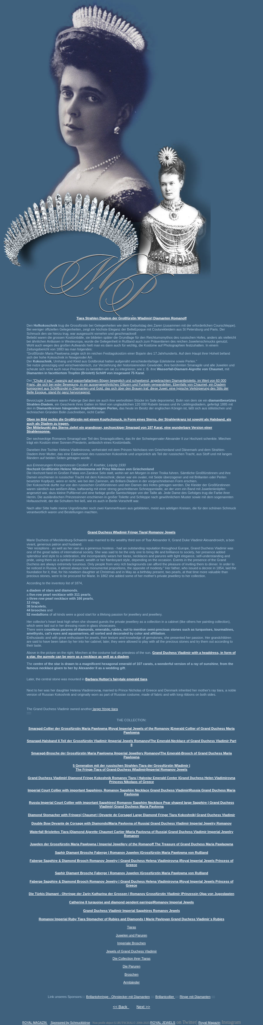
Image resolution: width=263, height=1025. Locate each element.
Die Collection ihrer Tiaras (131, 958)
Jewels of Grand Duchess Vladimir (131, 951)
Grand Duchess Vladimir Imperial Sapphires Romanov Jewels (131, 910)
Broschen (131, 974)
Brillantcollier (165, 997)
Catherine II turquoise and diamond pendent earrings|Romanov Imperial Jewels (131, 902)
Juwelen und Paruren (131, 935)
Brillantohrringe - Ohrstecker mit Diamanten (118, 997)
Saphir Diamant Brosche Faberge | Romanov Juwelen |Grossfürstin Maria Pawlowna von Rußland (131, 852)
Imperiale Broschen (131, 943)
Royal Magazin (209, 1022)
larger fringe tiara (105, 709)
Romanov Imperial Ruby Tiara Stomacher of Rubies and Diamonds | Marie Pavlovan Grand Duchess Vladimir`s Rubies (131, 919)
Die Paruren (132, 966)
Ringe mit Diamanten (195, 997)
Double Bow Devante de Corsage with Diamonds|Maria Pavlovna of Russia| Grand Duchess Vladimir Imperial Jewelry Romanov (131, 823)
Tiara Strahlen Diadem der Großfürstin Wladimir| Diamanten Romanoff (131, 318)
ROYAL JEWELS (162, 1022)
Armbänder (131, 982)
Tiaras (131, 927)
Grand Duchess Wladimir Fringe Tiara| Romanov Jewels (131, 532)
